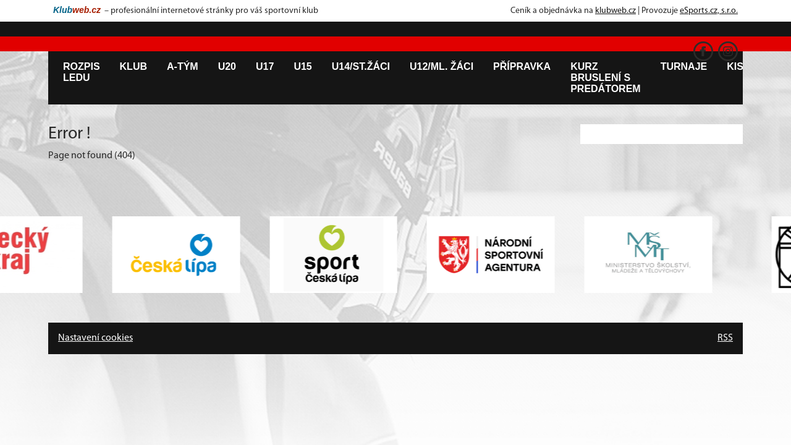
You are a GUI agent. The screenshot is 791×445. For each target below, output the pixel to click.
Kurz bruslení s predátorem (605, 77)
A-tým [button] (182, 66)
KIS (735, 66)
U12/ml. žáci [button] (441, 66)
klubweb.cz (615, 10)
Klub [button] (133, 66)
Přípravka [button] (522, 66)
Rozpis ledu (81, 72)
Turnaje (684, 66)
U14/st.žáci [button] (361, 66)
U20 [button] (227, 66)
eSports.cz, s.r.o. (709, 10)
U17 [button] (265, 66)
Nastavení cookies (95, 338)
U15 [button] (302, 66)
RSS (725, 338)
